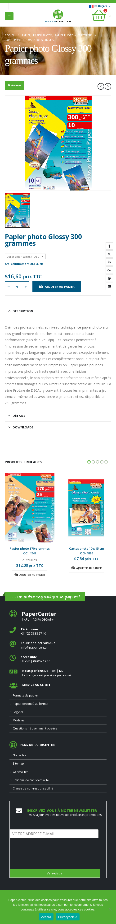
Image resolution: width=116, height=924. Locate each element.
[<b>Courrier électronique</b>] (58, 645)
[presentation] (46, 861)
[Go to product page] (29, 508)
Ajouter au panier (60, 286)
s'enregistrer (55, 873)
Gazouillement (109, 254)
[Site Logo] (58, 16)
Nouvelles (19, 755)
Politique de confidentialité (31, 780)
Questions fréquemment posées (35, 728)
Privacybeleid (67, 917)
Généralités (20, 772)
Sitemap (18, 763)
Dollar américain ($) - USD (22, 256)
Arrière (14, 85)
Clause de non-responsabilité (33, 788)
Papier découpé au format (30, 704)
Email (109, 286)
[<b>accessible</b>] (58, 659)
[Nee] (110, 909)
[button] (9, 16)
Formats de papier (25, 695)
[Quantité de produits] (17, 286)
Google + (109, 270)
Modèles (19, 720)
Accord (46, 917)
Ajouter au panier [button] (32, 574)
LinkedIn (109, 262)
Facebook (109, 246)
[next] (108, 86)
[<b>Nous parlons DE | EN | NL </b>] (58, 673)
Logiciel (18, 712)
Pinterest (109, 278)
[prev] (101, 86)
